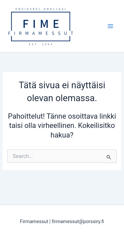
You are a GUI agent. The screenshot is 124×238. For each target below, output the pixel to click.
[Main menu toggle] (110, 26)
